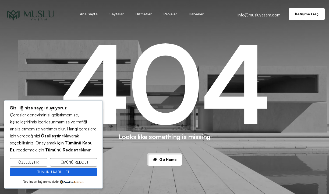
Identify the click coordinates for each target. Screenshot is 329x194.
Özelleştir (28, 162)
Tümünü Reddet (74, 162)
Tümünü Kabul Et (53, 172)
